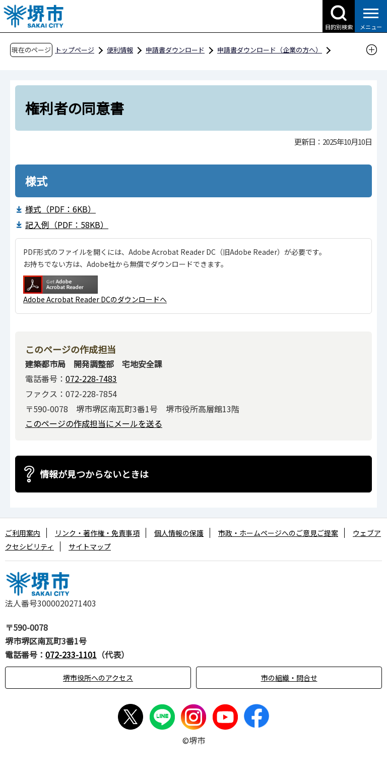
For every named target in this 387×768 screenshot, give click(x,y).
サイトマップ (90, 546)
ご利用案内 (22, 533)
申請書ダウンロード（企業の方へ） (269, 49)
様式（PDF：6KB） (60, 209)
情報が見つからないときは (94, 473)
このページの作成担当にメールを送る (93, 423)
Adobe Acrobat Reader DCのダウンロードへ (95, 290)
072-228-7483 (91, 378)
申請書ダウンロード (175, 49)
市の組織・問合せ (289, 678)
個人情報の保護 (179, 533)
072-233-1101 (71, 654)
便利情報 (120, 49)
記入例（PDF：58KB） (66, 224)
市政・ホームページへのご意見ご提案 (278, 533)
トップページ (74, 49)
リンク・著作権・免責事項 (97, 533)
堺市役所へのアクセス (98, 678)
